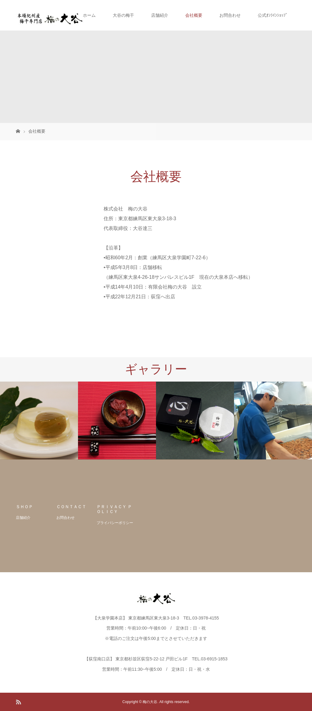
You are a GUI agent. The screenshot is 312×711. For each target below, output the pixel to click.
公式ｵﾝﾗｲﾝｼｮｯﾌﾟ (273, 15)
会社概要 (193, 15)
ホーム (89, 15)
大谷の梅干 (123, 15)
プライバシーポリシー (115, 523)
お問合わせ (230, 15)
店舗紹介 (159, 15)
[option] (39, 421)
